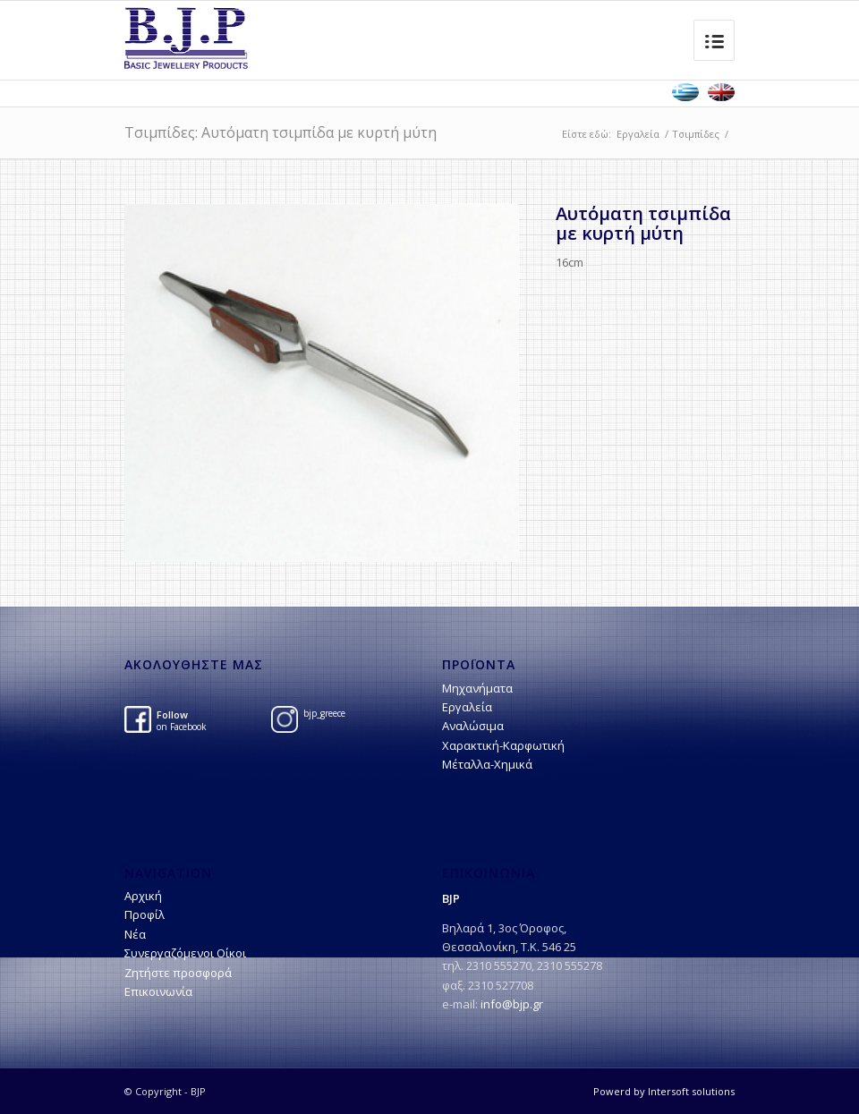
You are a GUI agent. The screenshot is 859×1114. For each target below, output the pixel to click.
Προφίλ (144, 914)
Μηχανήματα (477, 688)
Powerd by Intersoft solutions (664, 1091)
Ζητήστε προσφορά (178, 973)
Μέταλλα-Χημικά (487, 764)
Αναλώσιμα (473, 726)
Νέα (135, 934)
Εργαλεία (638, 133)
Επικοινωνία (158, 991)
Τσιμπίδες (695, 133)
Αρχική (143, 896)
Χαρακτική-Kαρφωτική (503, 745)
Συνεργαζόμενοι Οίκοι (185, 953)
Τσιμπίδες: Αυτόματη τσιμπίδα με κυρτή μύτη (280, 132)
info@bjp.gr (512, 1004)
